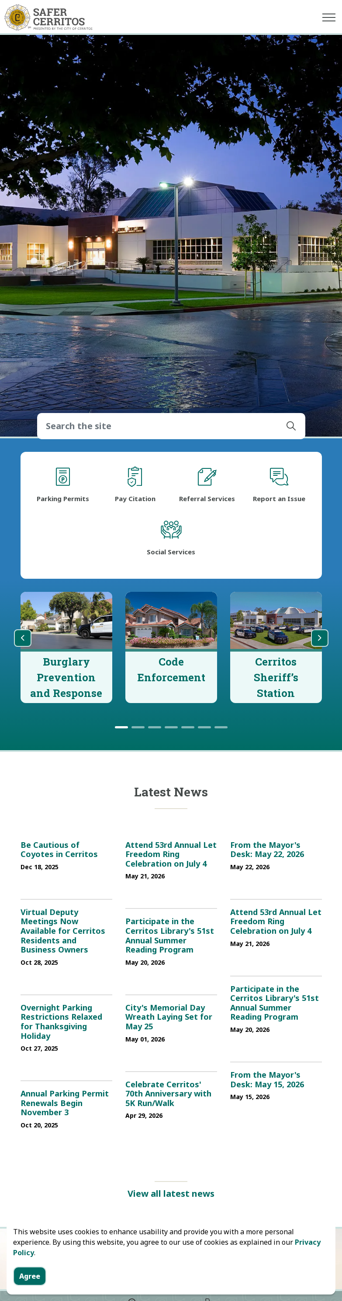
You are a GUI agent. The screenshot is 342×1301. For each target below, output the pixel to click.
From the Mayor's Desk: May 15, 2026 (267, 1079)
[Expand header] (329, 17)
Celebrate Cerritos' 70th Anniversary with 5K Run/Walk (168, 1094)
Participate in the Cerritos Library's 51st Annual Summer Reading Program (169, 936)
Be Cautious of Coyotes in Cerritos (59, 850)
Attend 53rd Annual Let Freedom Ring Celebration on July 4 (171, 854)
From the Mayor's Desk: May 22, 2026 (267, 850)
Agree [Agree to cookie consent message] (29, 1276)
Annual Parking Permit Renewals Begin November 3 (65, 1103)
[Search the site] (171, 426)
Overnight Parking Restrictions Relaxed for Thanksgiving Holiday (61, 1022)
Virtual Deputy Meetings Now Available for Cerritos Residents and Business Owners (63, 931)
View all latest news (171, 1193)
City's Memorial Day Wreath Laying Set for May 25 (168, 1017)
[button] (291, 426)
